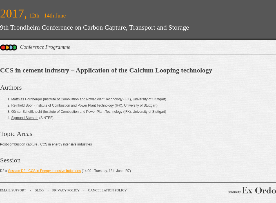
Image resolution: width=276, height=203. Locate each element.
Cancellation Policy (107, 190)
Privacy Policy (66, 190)
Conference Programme (45, 47)
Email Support (13, 190)
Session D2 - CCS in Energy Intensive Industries (44, 171)
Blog (39, 190)
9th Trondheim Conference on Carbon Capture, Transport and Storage (94, 27)
